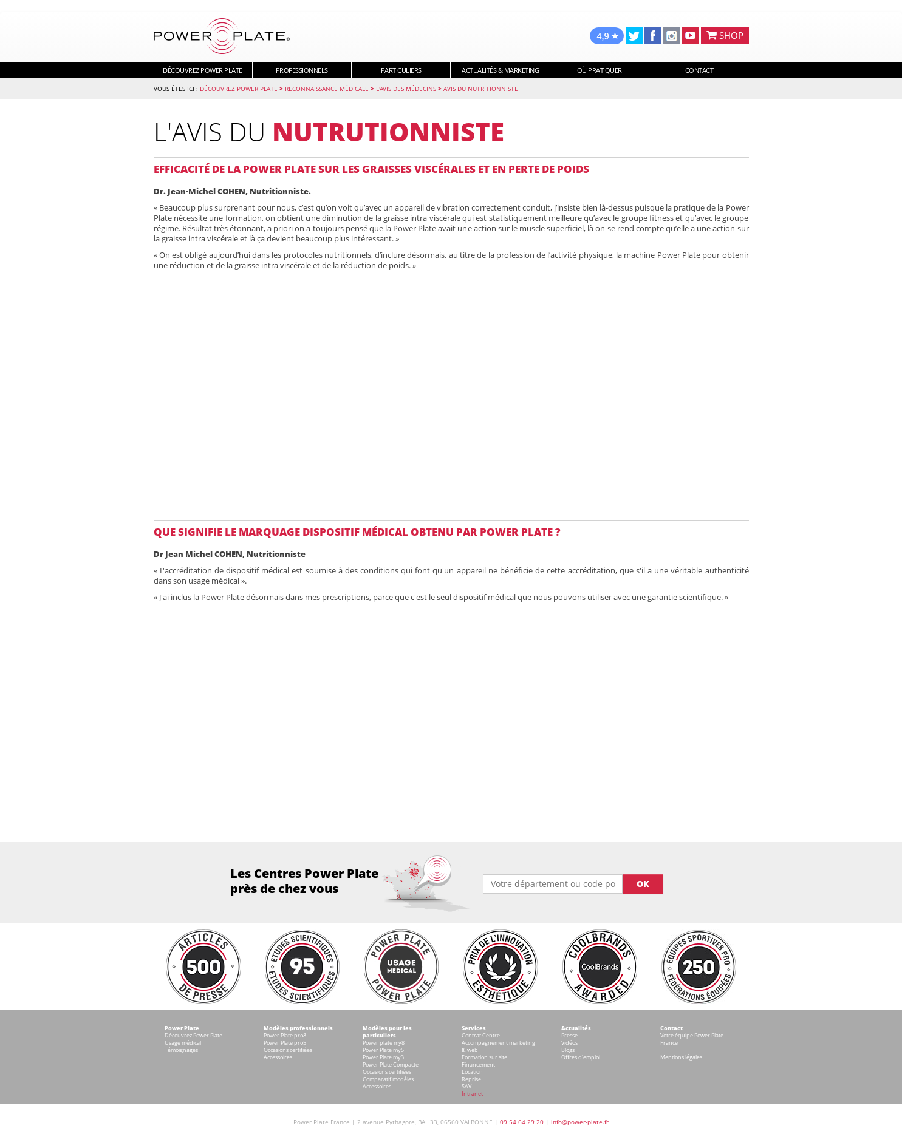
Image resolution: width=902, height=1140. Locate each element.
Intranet (472, 1094)
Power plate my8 (384, 1043)
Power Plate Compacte (391, 1064)
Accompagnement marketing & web (498, 1046)
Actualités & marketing (500, 70)
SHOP (724, 35)
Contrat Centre (481, 1035)
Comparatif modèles (388, 1079)
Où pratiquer (599, 70)
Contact (699, 70)
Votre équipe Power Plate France (691, 1039)
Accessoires (278, 1057)
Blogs (568, 1050)
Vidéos (569, 1043)
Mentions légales (681, 1057)
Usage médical (183, 1043)
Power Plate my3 (383, 1057)
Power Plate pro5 (285, 1043)
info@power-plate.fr (580, 1122)
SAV (466, 1086)
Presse (569, 1035)
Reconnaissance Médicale (327, 88)
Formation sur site (484, 1057)
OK (643, 883)
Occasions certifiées (288, 1050)
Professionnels (302, 70)
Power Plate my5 (383, 1050)
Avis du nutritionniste (480, 88)
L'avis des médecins (406, 88)
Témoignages (181, 1050)
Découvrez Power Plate (202, 70)
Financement (478, 1064)
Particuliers (401, 70)
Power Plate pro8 (285, 1035)
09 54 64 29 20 (522, 1122)
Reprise (471, 1079)
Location (472, 1072)
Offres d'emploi (580, 1057)
